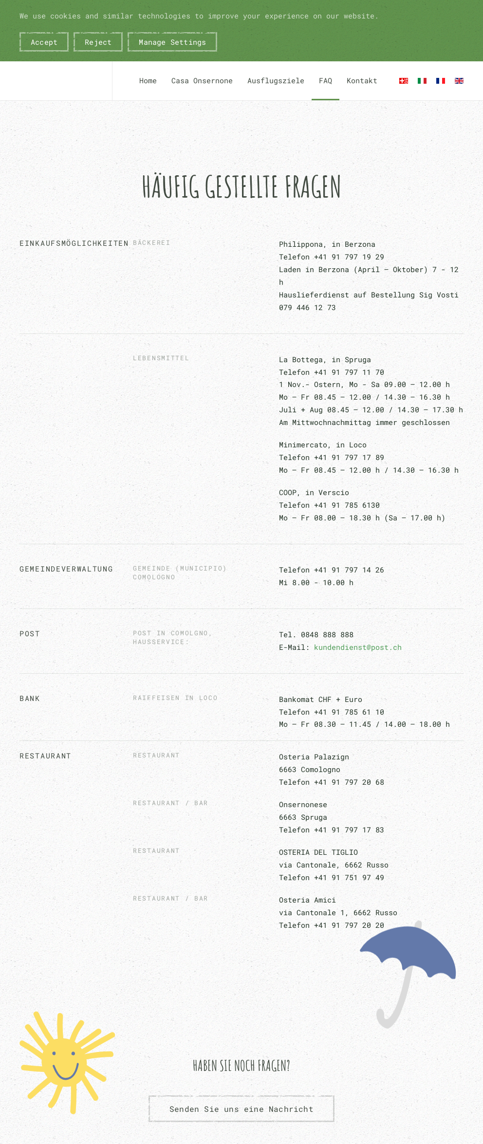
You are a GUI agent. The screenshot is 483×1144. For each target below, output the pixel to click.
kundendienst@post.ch (358, 647)
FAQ (325, 80)
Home (148, 80)
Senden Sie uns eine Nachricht (241, 1109)
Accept (44, 42)
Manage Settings (172, 42)
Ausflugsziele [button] (275, 80)
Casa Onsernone (202, 80)
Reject (98, 42)
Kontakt (362, 80)
